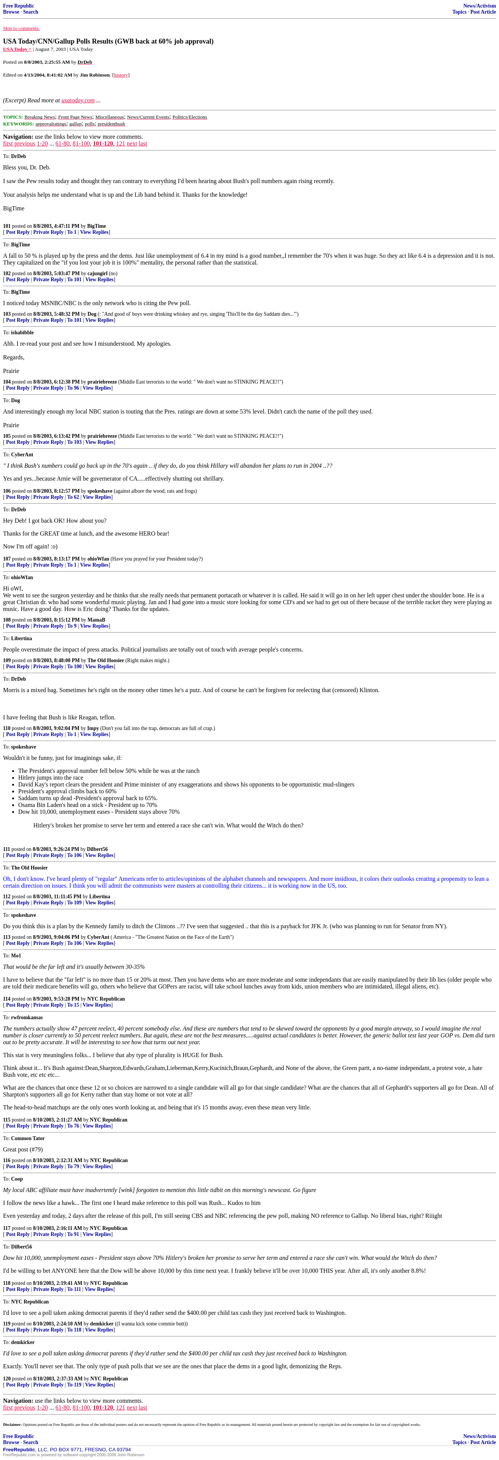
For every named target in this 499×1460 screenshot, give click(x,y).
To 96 (73, 388)
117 (7, 1228)
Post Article (483, 12)
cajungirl (98, 273)
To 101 (74, 279)
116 (7, 1160)
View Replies (94, 232)
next (132, 143)
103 (7, 314)
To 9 (72, 626)
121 (120, 143)
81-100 (81, 143)
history (121, 75)
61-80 (62, 143)
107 (7, 559)
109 (7, 660)
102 (7, 273)
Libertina (99, 896)
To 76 (73, 1126)
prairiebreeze (102, 382)
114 (7, 999)
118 (7, 1283)
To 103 (74, 442)
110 (7, 728)
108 (7, 620)
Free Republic (18, 6)
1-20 (42, 143)
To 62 (73, 497)
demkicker (102, 1324)
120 (7, 1379)
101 (7, 226)
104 (7, 382)
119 (7, 1324)
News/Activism (479, 6)
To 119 (74, 1385)
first (8, 143)
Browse (11, 12)
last (143, 143)
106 (7, 491)
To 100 (74, 666)
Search (30, 12)
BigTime (96, 226)
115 (7, 1120)
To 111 (74, 1289)
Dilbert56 (97, 849)
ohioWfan (98, 559)
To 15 (73, 1005)
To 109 (74, 902)
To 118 (74, 1330)
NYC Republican (106, 999)
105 (7, 436)
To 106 (74, 855)
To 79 (73, 1166)
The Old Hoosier (106, 660)
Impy (93, 728)
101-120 (103, 143)
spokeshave (100, 491)
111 (6, 849)
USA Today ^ (17, 49)
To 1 (72, 232)
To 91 (73, 1234)
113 (7, 937)
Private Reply (48, 232)
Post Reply (18, 232)
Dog (92, 314)
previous (24, 143)
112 (7, 896)
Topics (459, 12)
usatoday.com (78, 100)
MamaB (96, 620)
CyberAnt (98, 937)
